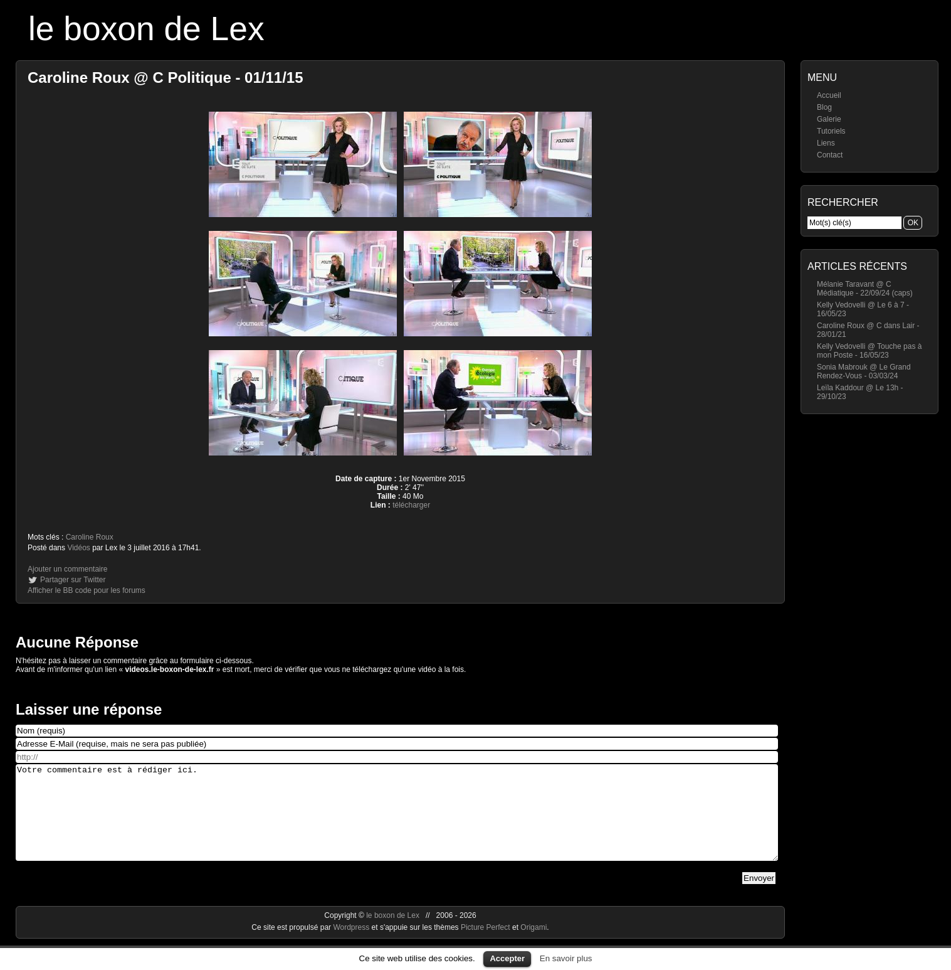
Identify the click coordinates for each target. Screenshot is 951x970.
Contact (830, 155)
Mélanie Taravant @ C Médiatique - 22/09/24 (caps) (865, 288)
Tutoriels (831, 131)
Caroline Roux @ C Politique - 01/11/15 (165, 77)
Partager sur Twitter (72, 579)
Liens (826, 143)
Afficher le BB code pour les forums (86, 590)
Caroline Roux (89, 537)
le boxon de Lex (146, 28)
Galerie (829, 119)
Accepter (507, 958)
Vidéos (78, 547)
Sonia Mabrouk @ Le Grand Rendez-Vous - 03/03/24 (864, 371)
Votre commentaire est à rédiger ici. (397, 822)
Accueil (829, 95)
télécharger (411, 505)
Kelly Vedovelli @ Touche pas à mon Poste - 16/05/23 (869, 351)
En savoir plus (566, 958)
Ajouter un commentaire (67, 569)
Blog (824, 107)
